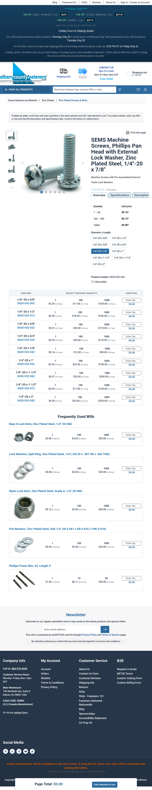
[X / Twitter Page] (12, 751)
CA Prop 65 (85, 722)
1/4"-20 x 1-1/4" (101, 257)
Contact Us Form (89, 673)
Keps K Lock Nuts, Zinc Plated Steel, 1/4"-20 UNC (40, 424)
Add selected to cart (104, 784)
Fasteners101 (69, 2)
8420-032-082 (26, 400)
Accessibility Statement (93, 718)
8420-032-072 (26, 388)
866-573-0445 (106, 71)
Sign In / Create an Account (135, 2)
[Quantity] (131, 300)
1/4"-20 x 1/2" (119, 238)
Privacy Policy (89, 634)
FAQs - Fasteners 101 (91, 696)
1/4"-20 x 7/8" (100, 251)
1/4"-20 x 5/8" (100, 244)
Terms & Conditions (52, 682)
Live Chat (106, 79)
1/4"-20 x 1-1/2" (122, 257)
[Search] (119, 90)
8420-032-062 (26, 376)
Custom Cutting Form (129, 678)
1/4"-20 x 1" (118, 251)
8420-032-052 (26, 364)
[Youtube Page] (25, 751)
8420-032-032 (26, 339)
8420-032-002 (26, 303)
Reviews (96, 2)
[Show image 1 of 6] (41, 192)
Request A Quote (127, 669)
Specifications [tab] (119, 195)
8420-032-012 (26, 315)
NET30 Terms (125, 673)
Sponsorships (87, 713)
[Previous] (22, 163)
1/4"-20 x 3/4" (119, 244)
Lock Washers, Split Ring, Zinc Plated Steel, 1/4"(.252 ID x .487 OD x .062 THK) (59, 454)
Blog (54, 2)
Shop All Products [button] (19, 89)
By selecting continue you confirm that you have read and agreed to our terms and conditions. (76, 641)
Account (46, 669)
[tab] (141, 195)
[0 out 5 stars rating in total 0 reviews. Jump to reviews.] (103, 189)
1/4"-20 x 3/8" (100, 238)
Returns (83, 687)
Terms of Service (111, 634)
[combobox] (84, 90)
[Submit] (104, 629)
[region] (45, 163)
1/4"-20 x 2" (99, 264)
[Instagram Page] (19, 751)
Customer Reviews (90, 678)
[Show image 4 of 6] (55, 192)
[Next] (83, 163)
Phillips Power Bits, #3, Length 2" (30, 566)
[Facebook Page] (5, 751)
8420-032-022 (26, 327)
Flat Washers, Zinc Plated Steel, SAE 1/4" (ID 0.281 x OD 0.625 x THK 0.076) (57, 529)
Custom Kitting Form (129, 682)
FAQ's (84, 2)
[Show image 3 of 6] (50, 192)
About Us (111, 2)
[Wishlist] (138, 90)
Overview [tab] (99, 195)
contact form (20, 712)
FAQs (82, 691)
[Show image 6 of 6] (64, 192)
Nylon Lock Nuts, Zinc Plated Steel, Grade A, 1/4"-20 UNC (45, 491)
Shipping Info (86, 682)
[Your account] (145, 90)
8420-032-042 (26, 352)
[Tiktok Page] (32, 751)
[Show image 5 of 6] (59, 192)
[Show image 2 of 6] (46, 192)
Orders (45, 673)
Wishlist (45, 678)
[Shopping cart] (136, 74)
